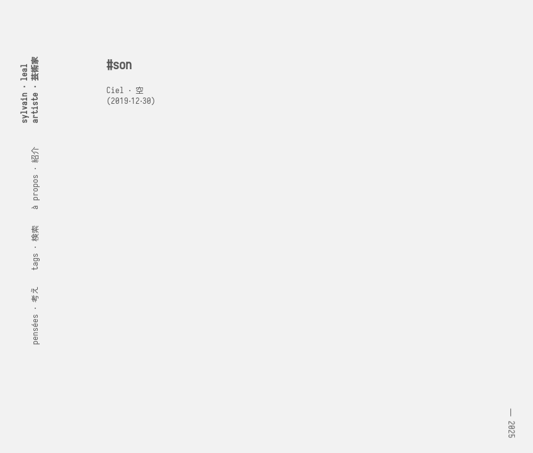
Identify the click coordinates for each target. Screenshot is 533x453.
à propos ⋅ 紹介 (35, 178)
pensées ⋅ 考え (35, 315)
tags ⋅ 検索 (35, 248)
